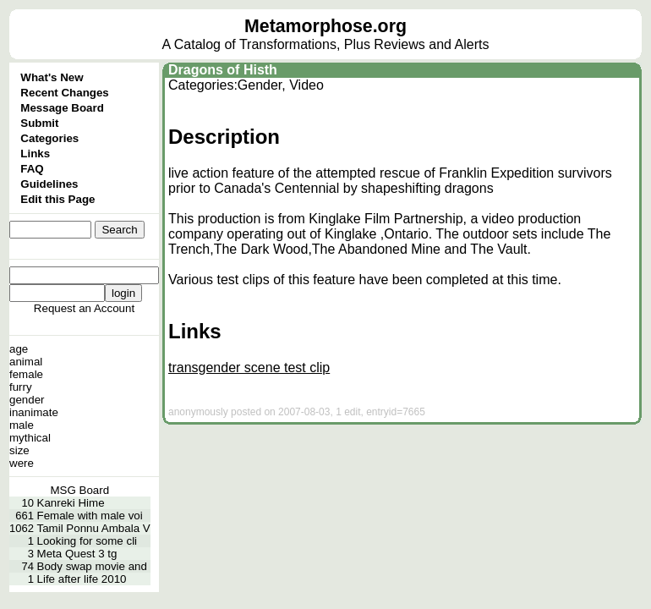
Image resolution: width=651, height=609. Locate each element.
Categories (49, 138)
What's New (51, 77)
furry (20, 387)
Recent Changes (64, 92)
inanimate (33, 412)
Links (35, 153)
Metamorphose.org (325, 26)
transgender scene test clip (249, 367)
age (18, 349)
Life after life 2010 (82, 579)
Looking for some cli (87, 541)
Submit (39, 123)
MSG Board (80, 490)
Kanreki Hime (71, 503)
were (21, 463)
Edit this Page (57, 199)
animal (25, 361)
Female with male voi (90, 515)
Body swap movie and (92, 566)
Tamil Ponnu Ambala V (93, 528)
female (26, 374)
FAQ (31, 168)
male (21, 425)
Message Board (62, 108)
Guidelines (49, 184)
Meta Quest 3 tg (77, 553)
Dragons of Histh (222, 70)
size (19, 450)
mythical (30, 437)
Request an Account (84, 308)
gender (27, 399)
